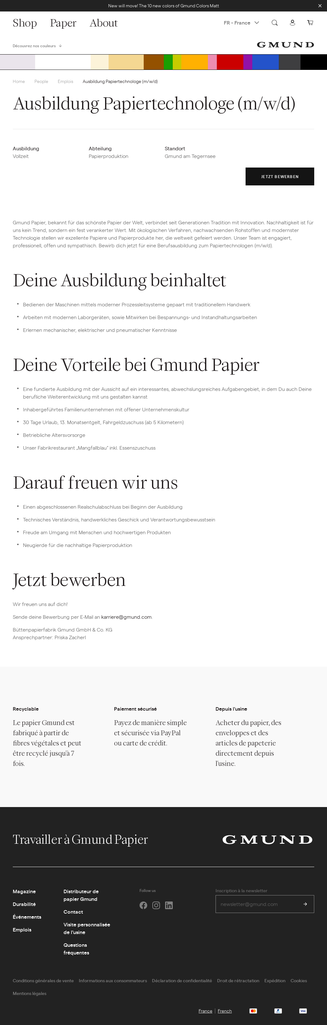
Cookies (299, 980)
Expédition (274, 980)
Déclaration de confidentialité (182, 980)
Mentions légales (29, 993)
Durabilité (24, 904)
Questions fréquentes (76, 948)
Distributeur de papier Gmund (81, 895)
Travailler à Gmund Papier (87, 839)
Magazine (24, 891)
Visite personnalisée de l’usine (87, 928)
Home (19, 81)
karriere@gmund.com (126, 616)
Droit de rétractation (238, 980)
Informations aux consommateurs (113, 980)
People (41, 81)
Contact (73, 911)
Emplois (65, 81)
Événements (27, 916)
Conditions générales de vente (43, 980)
